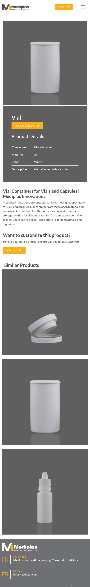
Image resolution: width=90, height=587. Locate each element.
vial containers (51, 202)
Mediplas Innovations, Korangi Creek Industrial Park (45, 560)
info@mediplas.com (25, 574)
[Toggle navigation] (83, 6)
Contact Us (14, 250)
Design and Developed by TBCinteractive (78, 585)
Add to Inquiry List (27, 125)
